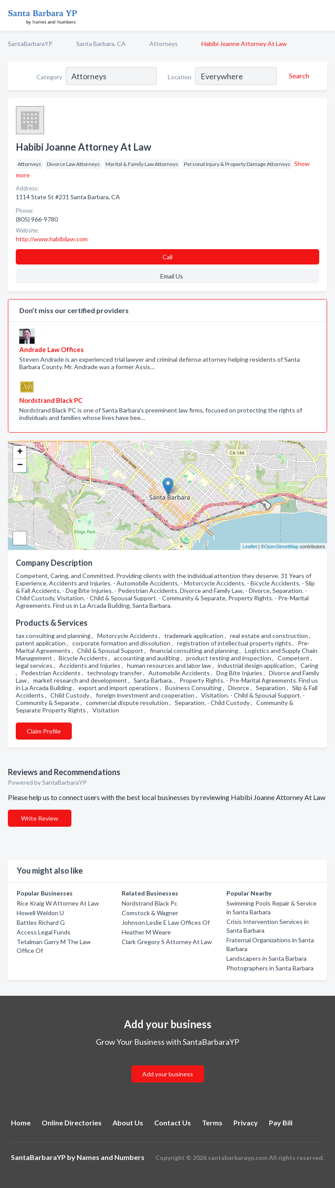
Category (49, 77)
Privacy (245, 1122)
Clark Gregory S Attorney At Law (167, 941)
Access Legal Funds (44, 932)
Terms (212, 1122)
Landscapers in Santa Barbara (266, 958)
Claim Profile (44, 731)
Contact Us (172, 1122)
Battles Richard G (41, 922)
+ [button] (20, 452)
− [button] (20, 465)
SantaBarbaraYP (30, 43)
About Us (128, 1122)
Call (167, 257)
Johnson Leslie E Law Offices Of (166, 922)
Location (179, 77)
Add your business (167, 1074)
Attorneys (163, 43)
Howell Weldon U (40, 913)
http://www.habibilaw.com (52, 239)
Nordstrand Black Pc (149, 903)
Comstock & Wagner (150, 913)
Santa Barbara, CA (101, 43)
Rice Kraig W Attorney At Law (58, 903)
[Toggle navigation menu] (323, 15)
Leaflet (250, 546)
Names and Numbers (111, 1157)
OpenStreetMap (281, 546)
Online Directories (72, 1122)
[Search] (297, 76)
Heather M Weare (146, 932)
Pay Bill (281, 1122)
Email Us (171, 276)
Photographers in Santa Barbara (270, 968)
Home (21, 1122)
